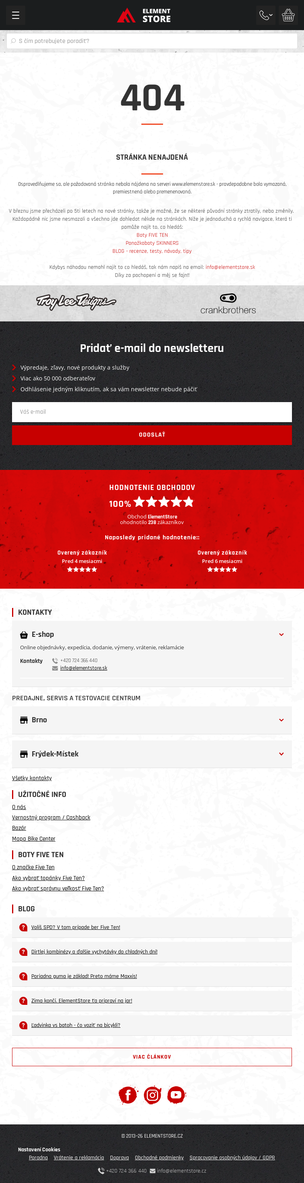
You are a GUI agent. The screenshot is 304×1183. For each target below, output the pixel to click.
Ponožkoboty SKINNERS (152, 243)
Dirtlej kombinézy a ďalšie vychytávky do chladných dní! (88, 952)
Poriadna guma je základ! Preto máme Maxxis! (78, 976)
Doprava (119, 1157)
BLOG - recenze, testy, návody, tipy (152, 251)
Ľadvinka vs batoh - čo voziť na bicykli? (69, 1025)
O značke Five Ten (33, 867)
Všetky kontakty (32, 778)
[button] (152, 634)
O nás (19, 807)
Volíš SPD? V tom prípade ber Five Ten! (69, 927)
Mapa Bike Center (33, 839)
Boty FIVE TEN (152, 235)
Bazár (19, 828)
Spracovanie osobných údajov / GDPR (232, 1157)
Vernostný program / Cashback (51, 817)
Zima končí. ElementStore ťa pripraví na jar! (75, 1001)
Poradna (38, 1157)
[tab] (152, 640)
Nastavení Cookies (39, 1149)
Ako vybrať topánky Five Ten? (48, 878)
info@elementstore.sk (230, 267)
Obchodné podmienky (159, 1157)
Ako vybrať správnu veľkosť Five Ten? (58, 888)
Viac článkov (152, 1057)
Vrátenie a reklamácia (79, 1157)
